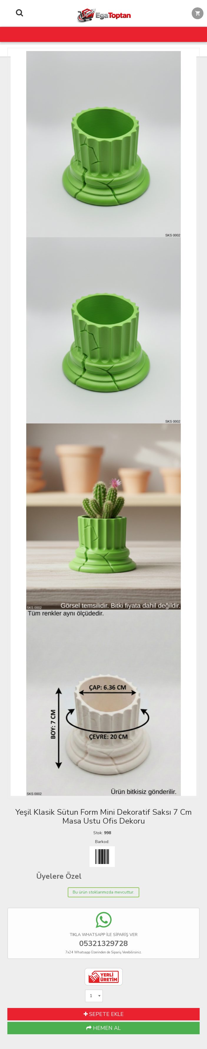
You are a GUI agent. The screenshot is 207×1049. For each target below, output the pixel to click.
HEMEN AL (103, 1028)
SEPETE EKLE (104, 1014)
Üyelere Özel (59, 876)
